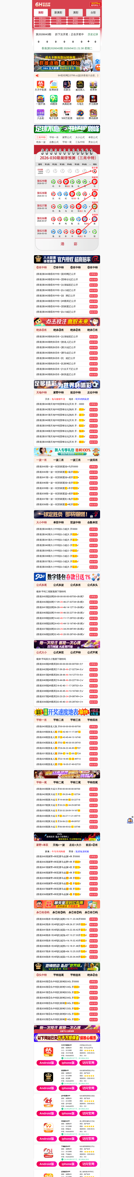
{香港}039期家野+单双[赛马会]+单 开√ (58, 878)
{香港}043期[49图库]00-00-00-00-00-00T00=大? (59, 664)
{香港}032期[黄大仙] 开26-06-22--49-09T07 (58, 821)
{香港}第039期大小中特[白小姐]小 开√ (57, 550)
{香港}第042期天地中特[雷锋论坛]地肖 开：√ (60, 409)
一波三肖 (75, 460)
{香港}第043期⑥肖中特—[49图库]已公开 (56, 301)
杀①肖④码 (42, 912)
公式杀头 (92, 585)
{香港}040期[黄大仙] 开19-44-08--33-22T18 (58, 799)
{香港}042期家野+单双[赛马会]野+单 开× (58, 862)
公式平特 (75, 652)
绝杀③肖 (58, 330)
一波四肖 (92, 460)
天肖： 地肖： (67, 399)
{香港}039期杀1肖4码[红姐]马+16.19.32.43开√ (61, 940)
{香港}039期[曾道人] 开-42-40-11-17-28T (58, 732)
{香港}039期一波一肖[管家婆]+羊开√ (57, 488)
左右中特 (92, 392)
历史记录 (93, 34)
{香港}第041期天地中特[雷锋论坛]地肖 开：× (60, 415)
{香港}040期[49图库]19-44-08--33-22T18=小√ (59, 680)
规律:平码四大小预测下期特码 (51, 659)
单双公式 (93, 137)
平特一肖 (54, 137)
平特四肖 (92, 720)
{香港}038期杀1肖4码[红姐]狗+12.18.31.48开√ (61, 946)
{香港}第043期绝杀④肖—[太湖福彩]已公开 (57, 336)
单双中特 (58, 522)
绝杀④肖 (41, 330)
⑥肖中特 (41, 267)
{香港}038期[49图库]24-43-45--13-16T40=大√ (59, 691)
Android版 (47, 1063)
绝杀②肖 (75, 330)
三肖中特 (41, 137)
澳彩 (75, 12)
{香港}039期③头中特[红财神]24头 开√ (58, 1003)
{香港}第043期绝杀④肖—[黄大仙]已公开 (56, 347)
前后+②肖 (92, 845)
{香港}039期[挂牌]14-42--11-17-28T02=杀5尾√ (60, 618)
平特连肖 (75, 975)
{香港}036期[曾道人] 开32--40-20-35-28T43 (58, 742)
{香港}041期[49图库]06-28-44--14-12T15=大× (59, 675)
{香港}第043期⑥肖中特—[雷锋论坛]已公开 (57, 279)
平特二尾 (58, 782)
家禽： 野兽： (67, 851)
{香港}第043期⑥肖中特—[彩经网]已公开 (56, 274)
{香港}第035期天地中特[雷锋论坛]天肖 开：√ (60, 442)
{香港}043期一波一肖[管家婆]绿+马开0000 (57, 466)
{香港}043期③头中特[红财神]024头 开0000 (57, 981)
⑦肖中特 (58, 267)
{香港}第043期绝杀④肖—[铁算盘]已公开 (56, 374)
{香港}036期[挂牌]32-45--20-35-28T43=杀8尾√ (60, 634)
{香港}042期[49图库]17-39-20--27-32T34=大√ (59, 669)
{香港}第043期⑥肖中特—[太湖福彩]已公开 (57, 285)
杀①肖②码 (75, 912)
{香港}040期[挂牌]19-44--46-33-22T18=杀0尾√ (60, 612)
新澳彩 (58, 12)
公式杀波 (58, 585)
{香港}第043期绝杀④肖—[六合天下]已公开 (57, 369)
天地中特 (41, 392)
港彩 (40, 12)
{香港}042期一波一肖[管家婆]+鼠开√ (57, 472)
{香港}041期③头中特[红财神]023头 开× (58, 992)
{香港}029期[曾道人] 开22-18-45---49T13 (58, 759)
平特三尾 (75, 782)
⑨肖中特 (92, 267)
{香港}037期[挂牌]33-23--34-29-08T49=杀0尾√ (60, 629)
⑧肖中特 (75, 267)
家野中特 (58, 392)
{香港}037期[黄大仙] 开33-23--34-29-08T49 (58, 805)
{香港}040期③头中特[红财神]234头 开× (58, 997)
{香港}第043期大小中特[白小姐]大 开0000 (56, 529)
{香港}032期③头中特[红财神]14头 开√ (58, 1019)
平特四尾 (92, 782)
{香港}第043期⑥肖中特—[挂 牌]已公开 (55, 295)
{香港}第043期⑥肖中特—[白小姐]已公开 (56, 290)
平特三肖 (75, 720)
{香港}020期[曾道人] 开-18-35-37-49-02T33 (58, 764)
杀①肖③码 (58, 912)
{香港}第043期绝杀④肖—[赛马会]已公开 (56, 352)
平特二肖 (58, 720)
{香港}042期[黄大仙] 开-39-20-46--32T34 (58, 794)
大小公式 (80, 137)
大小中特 (41, 522)
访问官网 (88, 1063)
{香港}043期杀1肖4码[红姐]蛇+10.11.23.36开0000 (61, 919)
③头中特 (41, 975)
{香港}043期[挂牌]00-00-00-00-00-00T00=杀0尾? (60, 596)
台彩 (93, 12)
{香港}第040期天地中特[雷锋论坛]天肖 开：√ (60, 420)
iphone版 (68, 1063)
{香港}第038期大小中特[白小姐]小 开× (57, 556)
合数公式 (54, 142)
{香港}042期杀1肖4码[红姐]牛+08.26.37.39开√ (61, 924)
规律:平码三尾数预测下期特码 (51, 591)
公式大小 (41, 652)
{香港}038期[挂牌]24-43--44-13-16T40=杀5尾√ (60, 623)
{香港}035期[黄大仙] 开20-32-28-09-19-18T (58, 810)
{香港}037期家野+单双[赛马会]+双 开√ (58, 889)
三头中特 (80, 142)
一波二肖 (58, 460)
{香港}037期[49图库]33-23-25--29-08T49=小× (59, 696)
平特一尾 (67, 142)
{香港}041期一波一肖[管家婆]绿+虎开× (57, 477)
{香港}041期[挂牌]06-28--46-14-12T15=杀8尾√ (60, 607)
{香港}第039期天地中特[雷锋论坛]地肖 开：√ (60, 425)
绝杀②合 (92, 975)
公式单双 (58, 652)
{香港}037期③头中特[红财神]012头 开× (58, 1014)
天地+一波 (59, 845)
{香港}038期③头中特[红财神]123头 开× (58, 1008)
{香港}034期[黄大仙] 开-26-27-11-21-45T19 (58, 816)
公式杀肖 (75, 585)
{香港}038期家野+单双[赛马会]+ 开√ (58, 883)
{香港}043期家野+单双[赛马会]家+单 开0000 (58, 856)
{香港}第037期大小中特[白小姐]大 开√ (57, 561)
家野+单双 (42, 845)
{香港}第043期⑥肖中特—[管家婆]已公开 (56, 306)
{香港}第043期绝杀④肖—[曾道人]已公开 (56, 342)
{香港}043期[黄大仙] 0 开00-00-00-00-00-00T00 (58, 789)
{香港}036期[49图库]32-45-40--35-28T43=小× (59, 702)
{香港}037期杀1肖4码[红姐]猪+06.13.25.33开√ (61, 951)
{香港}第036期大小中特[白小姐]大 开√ (57, 567)
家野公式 (67, 137)
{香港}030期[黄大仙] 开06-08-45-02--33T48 (58, 827)
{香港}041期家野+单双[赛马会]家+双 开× (58, 867)
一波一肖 (41, 460)
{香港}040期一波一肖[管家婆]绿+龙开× (57, 483)
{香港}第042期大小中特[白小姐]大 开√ (57, 534)
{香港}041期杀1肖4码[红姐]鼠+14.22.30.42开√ (61, 930)
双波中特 (75, 522)
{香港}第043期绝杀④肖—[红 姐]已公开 (55, 358)
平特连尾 (58, 975)
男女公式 (93, 142)
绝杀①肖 (92, 330)
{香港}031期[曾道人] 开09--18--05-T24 (58, 753)
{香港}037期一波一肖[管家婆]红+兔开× (57, 499)
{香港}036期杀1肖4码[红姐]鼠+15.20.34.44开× (61, 957)
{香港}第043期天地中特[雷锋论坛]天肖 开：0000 (60, 404)
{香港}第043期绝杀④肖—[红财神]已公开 (56, 363)
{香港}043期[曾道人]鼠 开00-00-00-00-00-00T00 (58, 726)
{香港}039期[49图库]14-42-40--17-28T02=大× (59, 685)
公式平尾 (92, 652)
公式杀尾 (41, 585)
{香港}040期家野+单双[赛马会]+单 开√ (58, 872)
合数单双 (92, 522)
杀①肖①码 (91, 912)
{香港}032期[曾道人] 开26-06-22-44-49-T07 (58, 748)
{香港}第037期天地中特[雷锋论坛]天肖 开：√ (60, 436)
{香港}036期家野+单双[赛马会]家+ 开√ (58, 894)
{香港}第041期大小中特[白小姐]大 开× (57, 540)
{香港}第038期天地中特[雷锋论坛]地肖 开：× (60, 431)
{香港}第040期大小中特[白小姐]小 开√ (57, 545)
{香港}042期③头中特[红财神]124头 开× (58, 987)
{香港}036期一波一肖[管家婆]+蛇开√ (57, 504)
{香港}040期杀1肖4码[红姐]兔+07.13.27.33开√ (61, 935)
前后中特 (75, 392)
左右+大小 (75, 845)
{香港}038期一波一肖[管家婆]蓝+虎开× (57, 493)
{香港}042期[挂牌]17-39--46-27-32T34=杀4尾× (60, 602)
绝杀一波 (41, 142)
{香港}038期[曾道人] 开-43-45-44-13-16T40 (58, 737)
